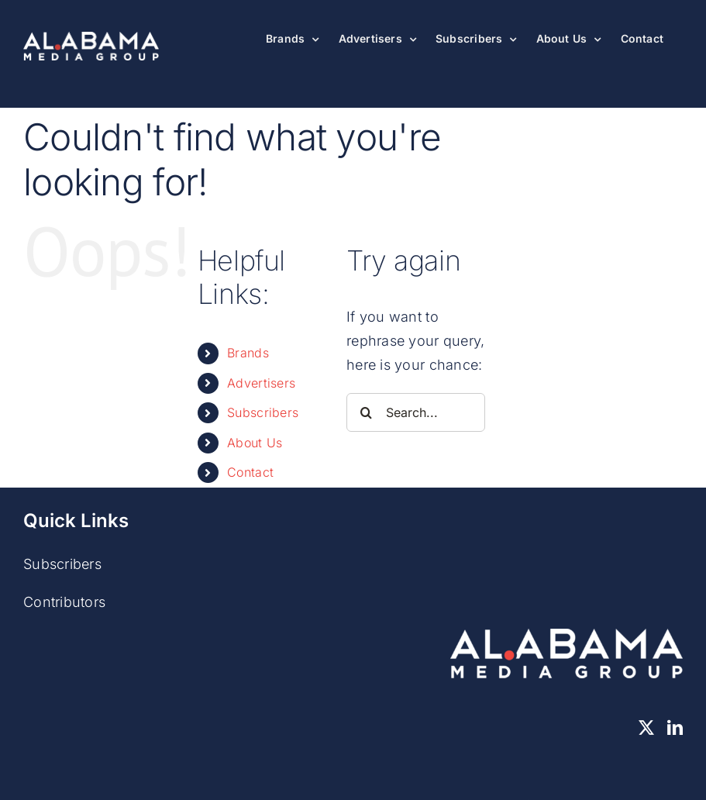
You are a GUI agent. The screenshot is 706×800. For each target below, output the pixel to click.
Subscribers (262, 412)
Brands (248, 352)
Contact (250, 472)
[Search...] (415, 412)
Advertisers (261, 383)
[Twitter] (646, 728)
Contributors (64, 602)
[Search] (365, 412)
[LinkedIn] (675, 728)
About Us (254, 442)
